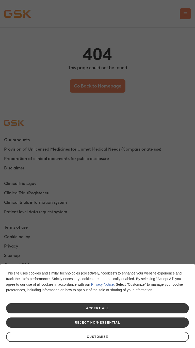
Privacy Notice (102, 284)
